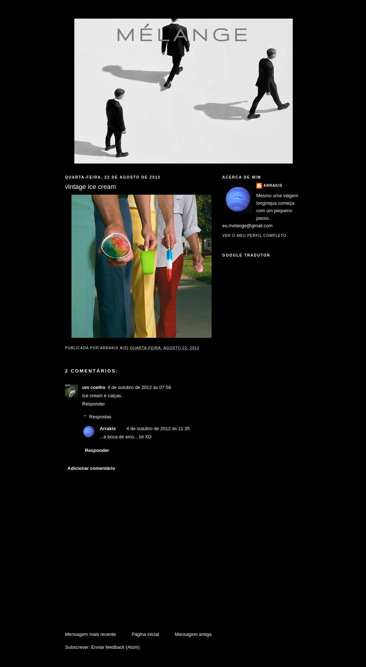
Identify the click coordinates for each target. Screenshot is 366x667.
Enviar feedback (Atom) (115, 647)
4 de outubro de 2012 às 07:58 (139, 387)
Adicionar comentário (91, 468)
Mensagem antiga (193, 634)
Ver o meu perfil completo (254, 236)
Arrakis (108, 428)
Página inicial (145, 634)
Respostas (100, 416)
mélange (183, 34)
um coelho (93, 387)
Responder (93, 403)
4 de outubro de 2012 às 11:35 (158, 428)
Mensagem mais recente (90, 634)
